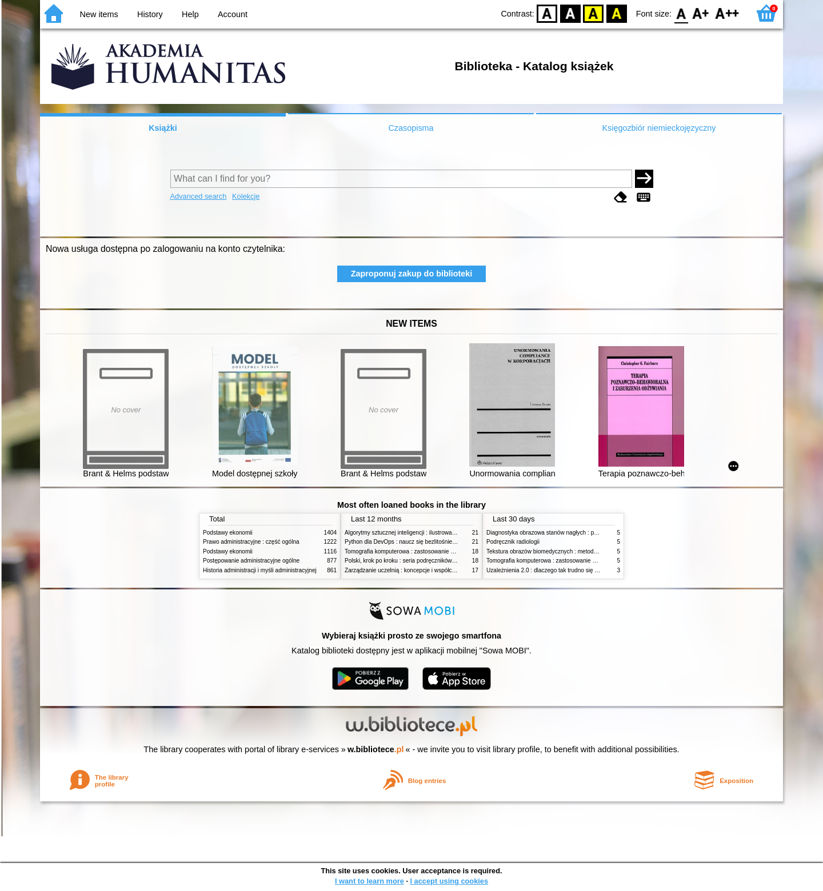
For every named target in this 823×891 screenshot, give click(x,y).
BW (570, 13)
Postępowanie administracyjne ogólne (251, 560)
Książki (163, 128)
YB (594, 13)
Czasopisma (410, 128)
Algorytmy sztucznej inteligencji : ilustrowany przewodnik (417, 532)
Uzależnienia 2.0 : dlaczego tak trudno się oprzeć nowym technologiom (577, 570)
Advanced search (198, 196)
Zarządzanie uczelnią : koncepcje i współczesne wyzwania (419, 570)
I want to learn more (369, 881)
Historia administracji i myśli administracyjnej (260, 570)
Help (190, 14)
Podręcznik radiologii (513, 542)
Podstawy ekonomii (228, 532)
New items (99, 14)
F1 (701, 13)
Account (232, 14)
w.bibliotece (375, 749)
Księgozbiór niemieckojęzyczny (659, 128)
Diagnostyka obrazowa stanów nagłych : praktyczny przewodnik (567, 532)
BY (616, 13)
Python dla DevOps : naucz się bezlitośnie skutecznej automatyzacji (431, 542)
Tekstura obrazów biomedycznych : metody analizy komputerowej (569, 551)
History (150, 14)
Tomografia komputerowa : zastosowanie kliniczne (409, 551)
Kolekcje (245, 196)
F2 (727, 13)
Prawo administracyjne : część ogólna (251, 542)
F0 (681, 13)
